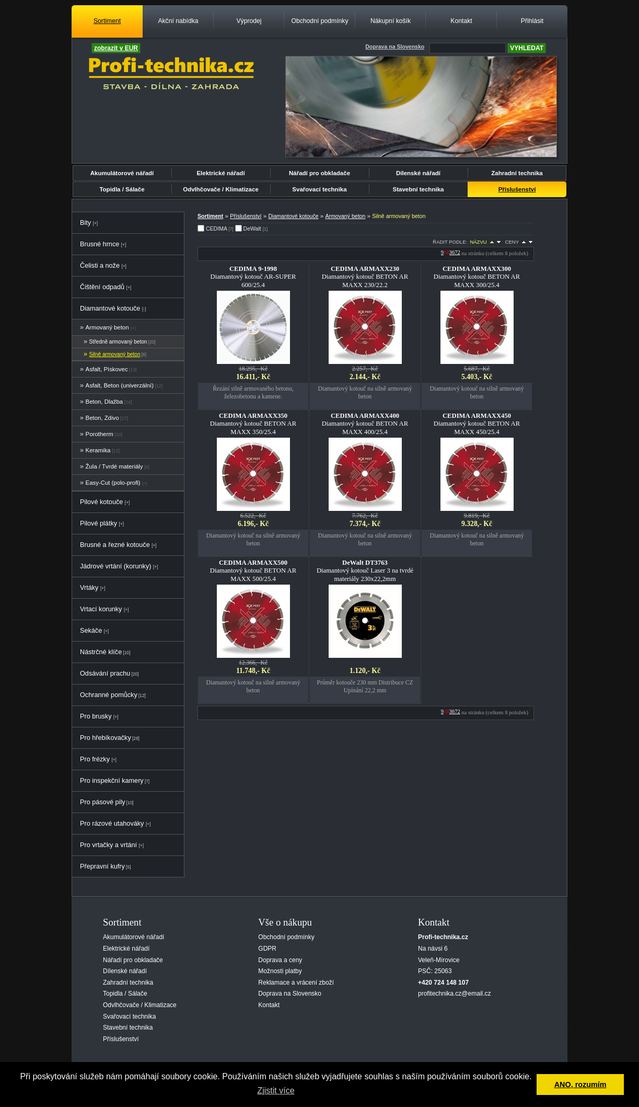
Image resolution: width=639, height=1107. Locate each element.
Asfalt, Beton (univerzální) (120, 385)
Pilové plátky (98, 523)
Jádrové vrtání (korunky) (115, 566)
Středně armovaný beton (118, 342)
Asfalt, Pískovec (107, 369)
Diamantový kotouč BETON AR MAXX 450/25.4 (477, 423)
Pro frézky (95, 759)
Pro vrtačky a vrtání (108, 845)
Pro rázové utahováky (112, 823)
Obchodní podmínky (319, 21)
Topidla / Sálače (121, 189)
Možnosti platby (279, 971)
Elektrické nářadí (220, 173)
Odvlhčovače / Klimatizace (221, 189)
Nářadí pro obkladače (319, 173)
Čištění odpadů (102, 287)
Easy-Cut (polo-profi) (113, 483)
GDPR (267, 948)
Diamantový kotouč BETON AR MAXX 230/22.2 (365, 276)
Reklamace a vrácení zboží (296, 982)
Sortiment (107, 21)
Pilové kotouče (101, 502)
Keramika (98, 450)
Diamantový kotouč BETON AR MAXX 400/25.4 (365, 423)
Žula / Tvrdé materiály (114, 466)
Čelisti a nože (100, 265)
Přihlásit (532, 21)
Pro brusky (96, 716)
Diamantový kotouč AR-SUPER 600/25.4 (253, 276)
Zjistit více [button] (275, 1090)
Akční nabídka (178, 21)
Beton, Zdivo (102, 418)
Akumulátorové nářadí (122, 173)
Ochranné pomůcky (108, 695)
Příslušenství (517, 189)
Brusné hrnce (99, 244)
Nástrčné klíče (101, 652)
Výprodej (248, 21)
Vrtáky (89, 587)
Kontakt (461, 21)
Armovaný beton (107, 327)
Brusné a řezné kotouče (115, 545)
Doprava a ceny (280, 960)
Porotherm (99, 434)
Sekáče (91, 630)
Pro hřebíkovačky (105, 737)
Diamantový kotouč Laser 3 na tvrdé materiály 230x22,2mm (365, 570)
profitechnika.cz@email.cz (454, 993)
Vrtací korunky (101, 609)
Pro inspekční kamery (112, 780)
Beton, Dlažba (104, 401)
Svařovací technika (319, 189)
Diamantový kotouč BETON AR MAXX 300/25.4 (477, 276)
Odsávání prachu (105, 673)
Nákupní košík (390, 21)
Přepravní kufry (102, 866)
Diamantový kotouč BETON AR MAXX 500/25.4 (253, 570)
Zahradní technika (517, 173)
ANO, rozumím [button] (580, 1084)
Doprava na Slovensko (289, 993)
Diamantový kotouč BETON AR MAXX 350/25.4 (253, 423)
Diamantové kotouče (110, 308)
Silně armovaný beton (115, 354)
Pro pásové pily (102, 802)
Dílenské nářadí (418, 173)
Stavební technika (418, 189)
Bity (85, 222)
